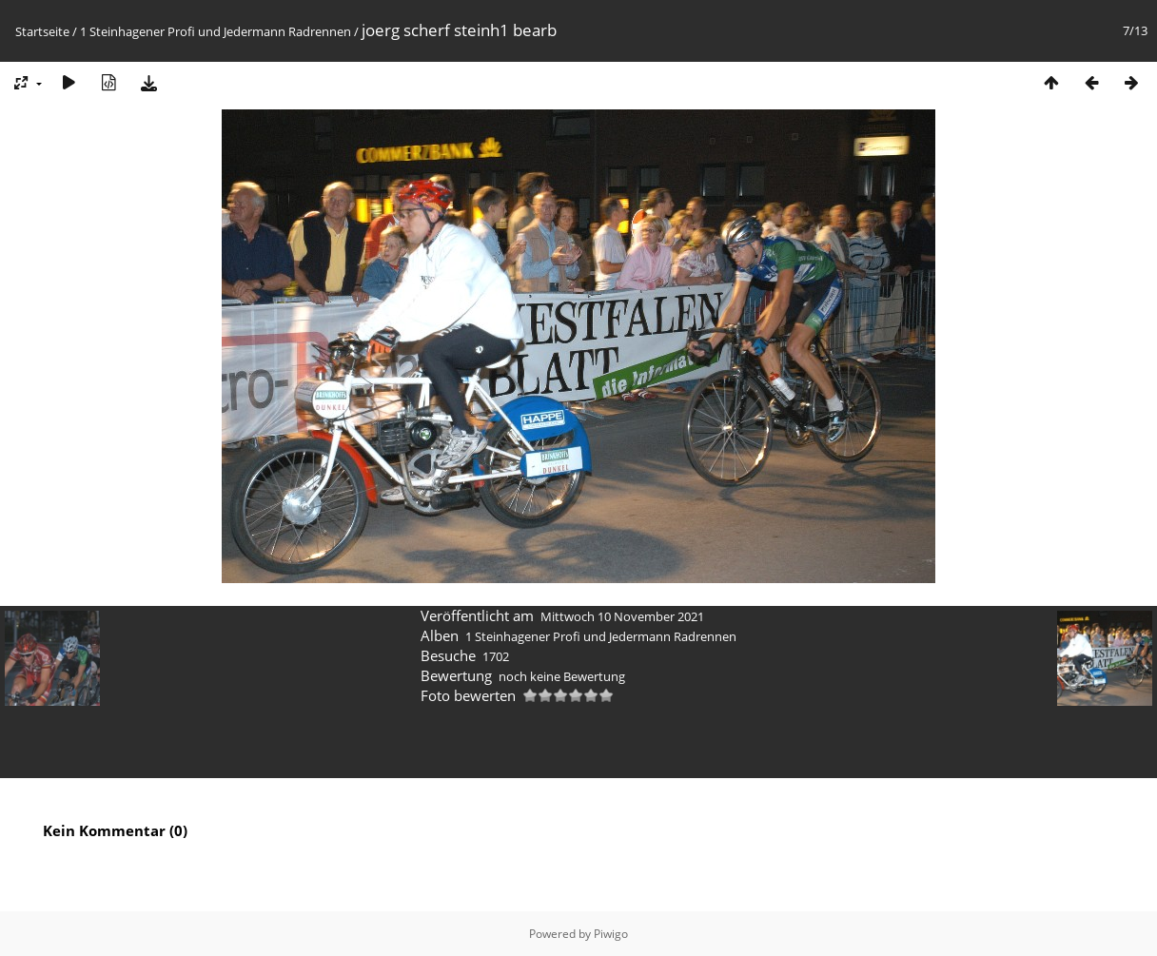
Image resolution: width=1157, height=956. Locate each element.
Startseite (42, 31)
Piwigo (611, 934)
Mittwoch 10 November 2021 (622, 616)
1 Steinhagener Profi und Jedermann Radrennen (215, 31)
